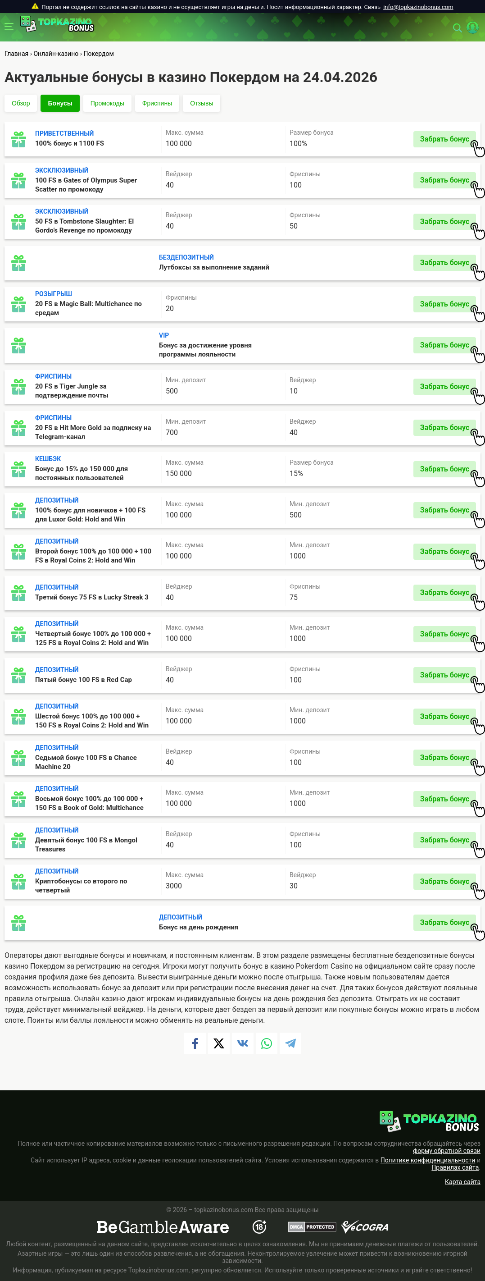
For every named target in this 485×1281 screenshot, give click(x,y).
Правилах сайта (455, 1167)
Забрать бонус (448, 141)
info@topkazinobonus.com (418, 7)
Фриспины (157, 103)
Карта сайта (462, 1181)
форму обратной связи (446, 1150)
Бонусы (60, 103)
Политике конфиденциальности (428, 1160)
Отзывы (201, 103)
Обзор (21, 103)
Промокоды (107, 103)
